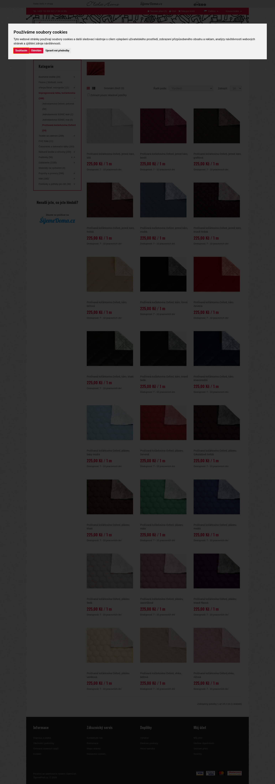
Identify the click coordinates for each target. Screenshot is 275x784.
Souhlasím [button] (21, 50)
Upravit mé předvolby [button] (57, 50)
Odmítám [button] (36, 50)
